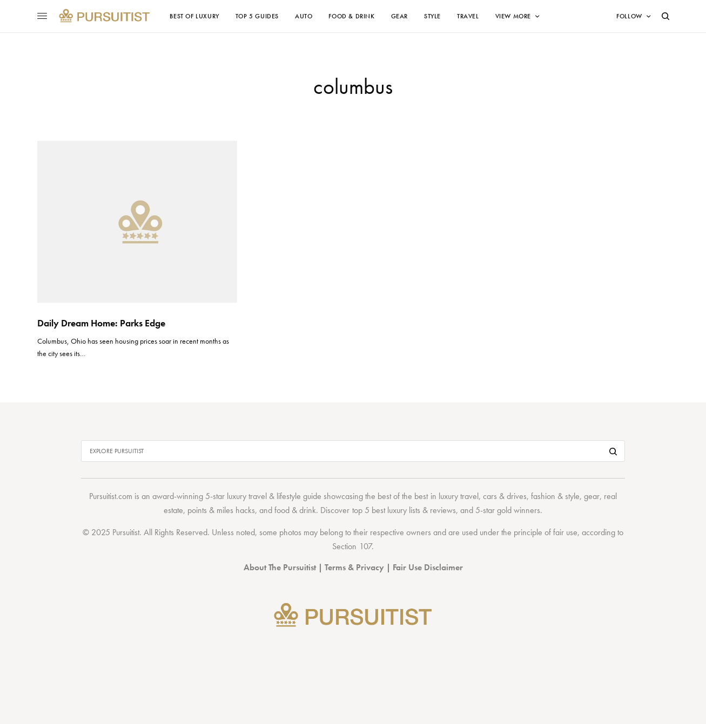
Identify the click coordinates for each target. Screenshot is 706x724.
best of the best (403, 496)
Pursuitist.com (110, 496)
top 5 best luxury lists (386, 510)
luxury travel (459, 496)
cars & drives (505, 496)
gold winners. (519, 510)
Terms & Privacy (354, 567)
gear (592, 496)
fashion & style (555, 496)
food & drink (295, 510)
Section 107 (351, 546)
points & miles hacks (221, 510)
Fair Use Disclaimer (428, 567)
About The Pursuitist (280, 567)
